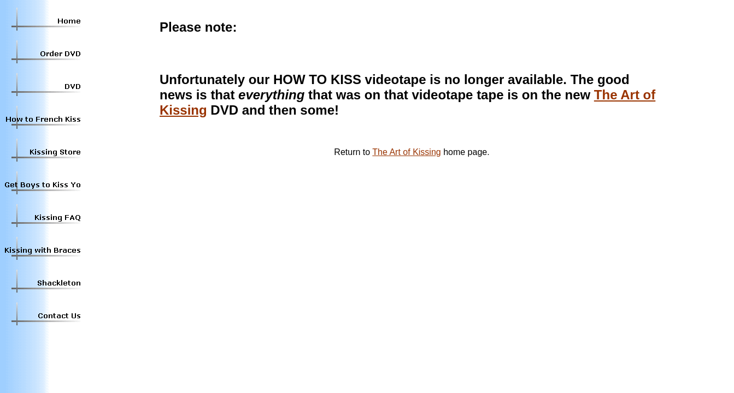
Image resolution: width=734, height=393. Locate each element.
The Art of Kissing (406, 152)
